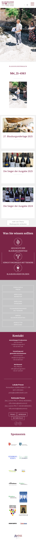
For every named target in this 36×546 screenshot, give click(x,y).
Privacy (12, 414)
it (24, 5)
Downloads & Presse (18, 288)
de (27, 5)
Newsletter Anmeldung (18, 324)
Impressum (22, 414)
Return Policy (18, 418)
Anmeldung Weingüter (18, 295)
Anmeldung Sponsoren (18, 302)
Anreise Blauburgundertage (18, 316)
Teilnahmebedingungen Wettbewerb (18, 309)
